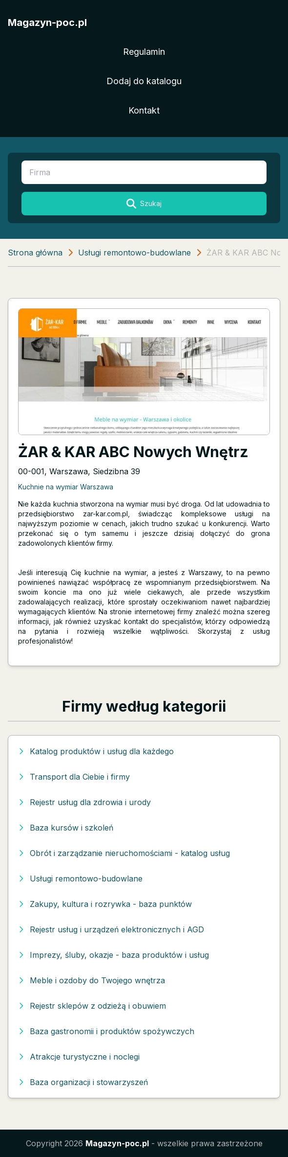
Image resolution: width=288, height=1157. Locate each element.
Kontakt (144, 110)
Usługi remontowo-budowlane (134, 252)
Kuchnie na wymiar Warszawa (65, 487)
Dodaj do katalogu (144, 81)
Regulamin (144, 51)
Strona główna (35, 252)
